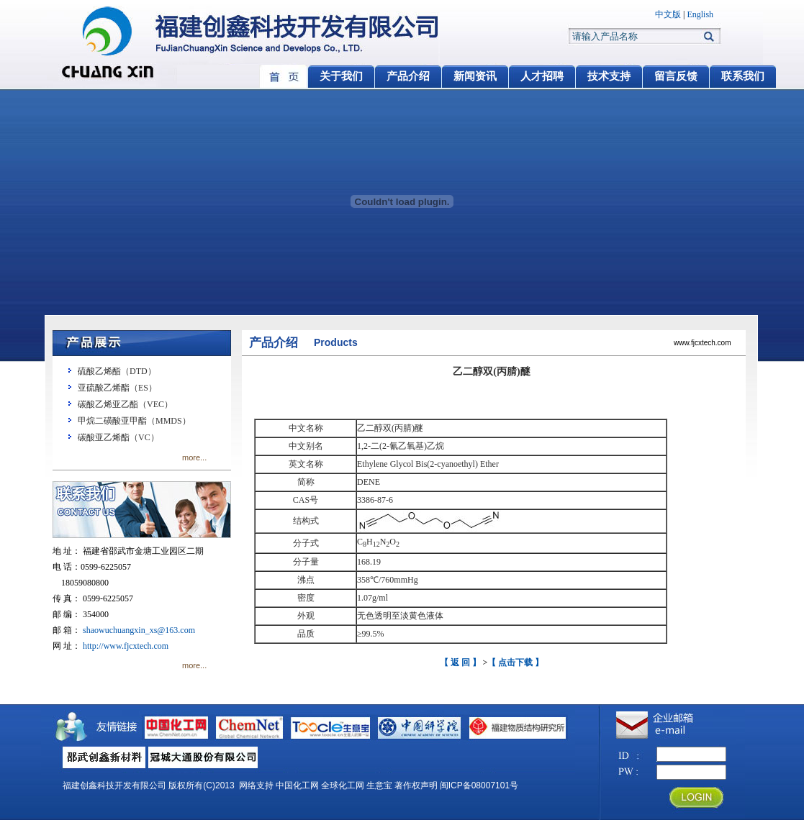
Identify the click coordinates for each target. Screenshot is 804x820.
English (700, 14)
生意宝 (379, 785)
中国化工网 (297, 785)
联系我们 (742, 76)
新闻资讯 (475, 76)
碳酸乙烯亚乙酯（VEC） (125, 404)
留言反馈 (675, 76)
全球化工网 (342, 785)
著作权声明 (416, 785)
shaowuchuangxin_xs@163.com (139, 630)
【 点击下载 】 (515, 662)
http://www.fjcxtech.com (125, 646)
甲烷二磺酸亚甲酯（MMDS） (134, 421)
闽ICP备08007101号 (479, 785)
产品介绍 (408, 76)
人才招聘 (542, 76)
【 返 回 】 (460, 662)
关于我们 (341, 76)
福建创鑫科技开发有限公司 (114, 785)
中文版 (668, 14)
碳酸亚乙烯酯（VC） (118, 437)
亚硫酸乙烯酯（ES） (117, 388)
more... (194, 457)
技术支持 (609, 76)
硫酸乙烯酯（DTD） (117, 371)
